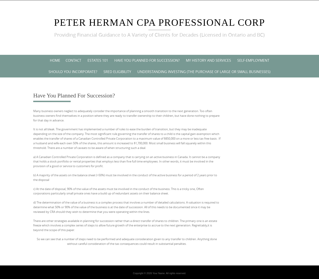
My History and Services (208, 60)
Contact (73, 60)
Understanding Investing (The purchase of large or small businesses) (203, 71)
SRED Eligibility (117, 71)
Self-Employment (253, 60)
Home (55, 60)
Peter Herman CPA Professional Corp (159, 22)
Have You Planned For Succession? (147, 60)
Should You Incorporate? (73, 71)
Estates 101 (98, 60)
